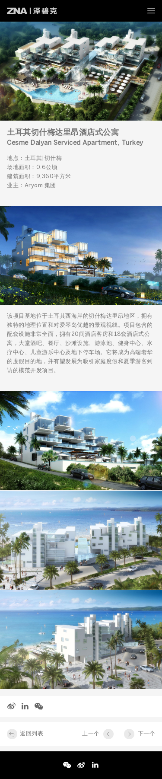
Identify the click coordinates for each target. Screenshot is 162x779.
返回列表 (31, 734)
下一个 (147, 734)
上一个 (91, 734)
